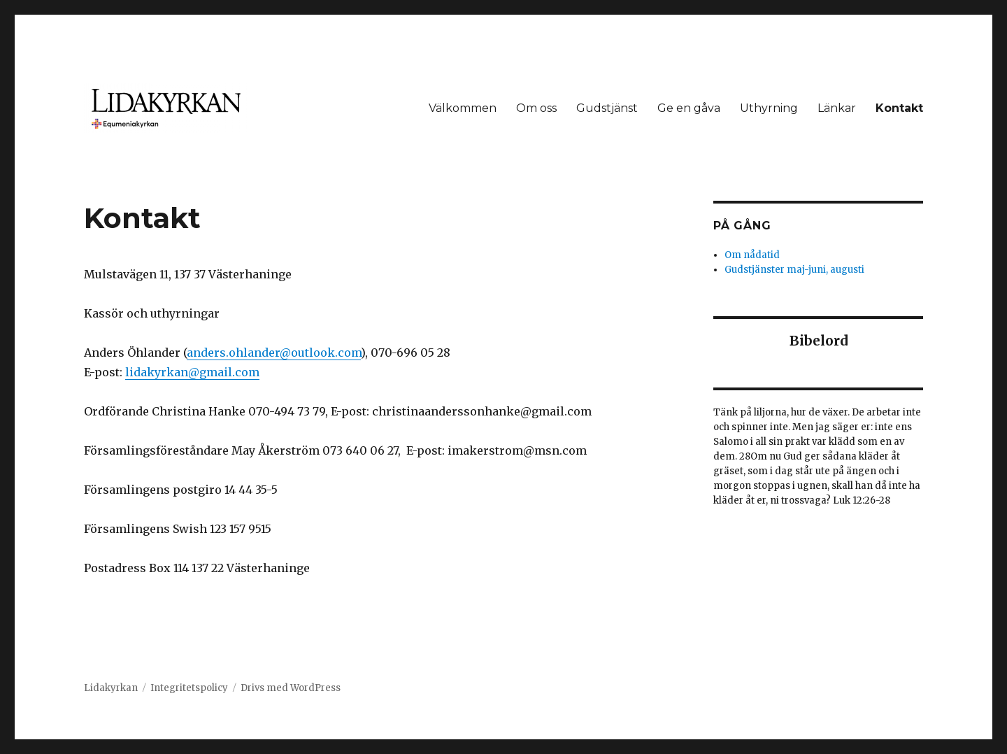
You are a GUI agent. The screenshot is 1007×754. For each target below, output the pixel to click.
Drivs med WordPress (291, 688)
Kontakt (899, 108)
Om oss (536, 108)
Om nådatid (752, 255)
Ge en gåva (688, 108)
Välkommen (463, 108)
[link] (274, 353)
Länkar (836, 108)
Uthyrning (769, 108)
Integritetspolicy (189, 688)
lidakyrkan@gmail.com (192, 372)
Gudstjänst (607, 108)
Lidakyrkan (111, 688)
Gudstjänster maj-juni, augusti (794, 270)
